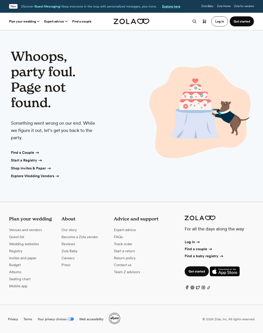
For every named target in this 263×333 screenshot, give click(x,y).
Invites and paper (23, 258)
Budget (15, 265)
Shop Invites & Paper (31, 168)
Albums (15, 272)
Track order (123, 244)
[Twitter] (198, 288)
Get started (197, 271)
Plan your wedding (25, 21)
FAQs (118, 237)
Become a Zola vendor (79, 237)
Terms (27, 319)
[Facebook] (187, 288)
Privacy (13, 319)
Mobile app (18, 286)
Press (65, 265)
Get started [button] (242, 21)
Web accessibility (91, 319)
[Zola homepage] (131, 21)
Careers (67, 258)
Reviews (68, 244)
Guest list (16, 237)
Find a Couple (25, 152)
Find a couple (82, 21)
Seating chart (20, 279)
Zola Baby (207, 6)
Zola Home (223, 6)
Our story (69, 230)
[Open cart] (204, 21)
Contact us (122, 265)
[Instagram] (203, 288)
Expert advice (56, 21)
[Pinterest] (192, 288)
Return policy (124, 258)
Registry (15, 251)
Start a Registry (27, 160)
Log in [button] (219, 21)
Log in (192, 242)
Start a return (124, 251)
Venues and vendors (25, 230)
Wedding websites (24, 244)
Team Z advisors (127, 272)
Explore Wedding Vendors (35, 176)
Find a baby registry (204, 256)
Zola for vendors (244, 6)
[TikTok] (209, 288)
